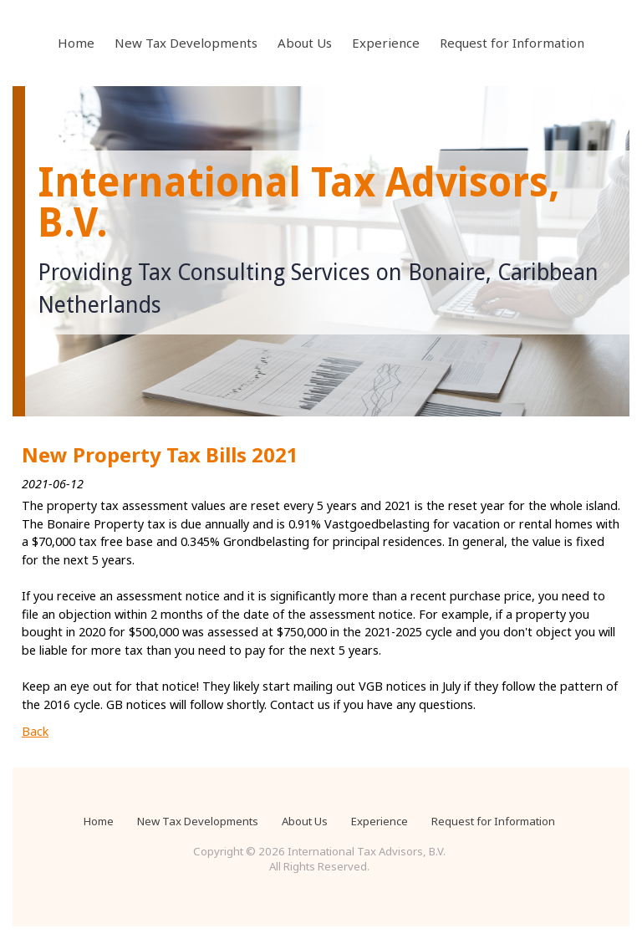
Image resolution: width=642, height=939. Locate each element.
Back (35, 731)
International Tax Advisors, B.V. (299, 203)
